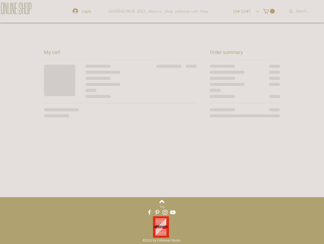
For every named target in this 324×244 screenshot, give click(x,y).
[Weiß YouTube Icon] (173, 212)
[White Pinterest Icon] (157, 212)
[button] (246, 11)
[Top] (162, 206)
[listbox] (246, 11)
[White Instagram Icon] (165, 212)
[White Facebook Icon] (149, 212)
